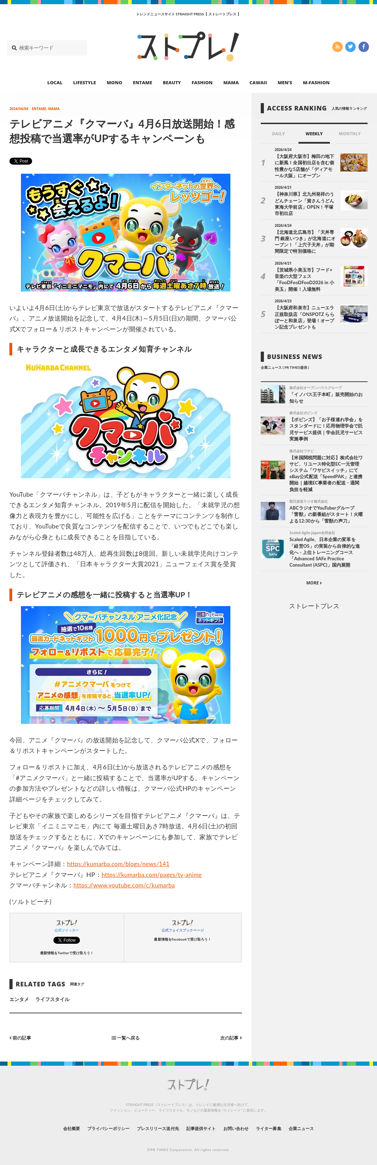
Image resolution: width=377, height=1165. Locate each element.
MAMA (231, 82)
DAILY (278, 134)
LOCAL (55, 82)
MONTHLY (350, 134)
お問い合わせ (243, 1128)
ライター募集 (281, 1128)
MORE (314, 579)
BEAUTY (172, 82)
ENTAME (142, 82)
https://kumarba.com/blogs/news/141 (122, 864)
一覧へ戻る (125, 1037)
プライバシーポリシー (95, 1128)
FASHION (202, 82)
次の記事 (230, 1037)
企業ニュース (319, 1128)
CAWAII (258, 82)
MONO (114, 82)
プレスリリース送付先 (153, 1128)
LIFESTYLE (84, 82)
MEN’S (285, 82)
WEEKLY (314, 134)
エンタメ (19, 999)
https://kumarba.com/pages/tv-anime (155, 874)
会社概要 (52, 1128)
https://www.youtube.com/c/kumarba (128, 885)
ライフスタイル (52, 999)
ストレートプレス (314, 601)
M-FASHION (316, 82)
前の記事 (21, 1037)
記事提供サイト (203, 1128)
